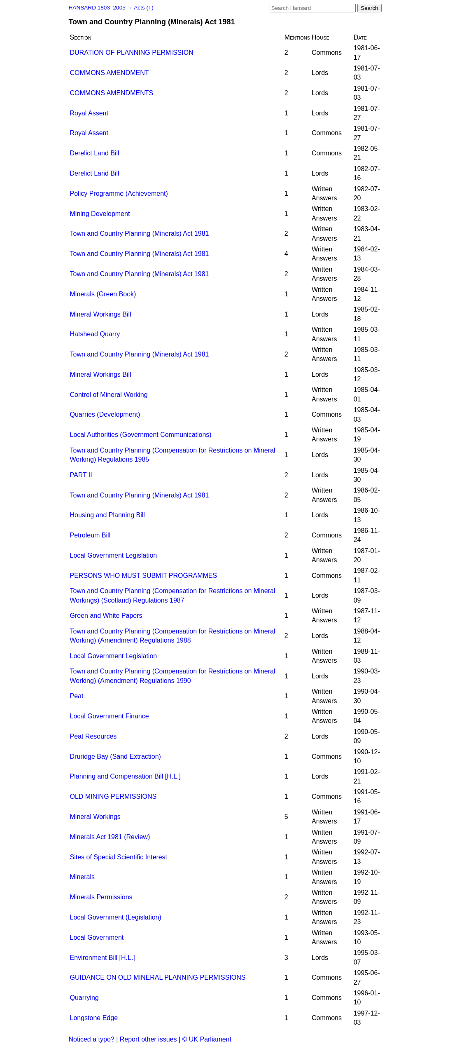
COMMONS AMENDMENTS (112, 92)
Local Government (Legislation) (115, 917)
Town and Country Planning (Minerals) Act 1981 (139, 233)
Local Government (97, 937)
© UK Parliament (206, 1039)
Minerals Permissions (101, 897)
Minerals (82, 876)
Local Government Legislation (113, 555)
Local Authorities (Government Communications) (141, 434)
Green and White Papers (106, 615)
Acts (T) (144, 8)
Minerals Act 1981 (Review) (110, 836)
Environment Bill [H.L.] (102, 957)
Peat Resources (93, 736)
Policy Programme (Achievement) (119, 193)
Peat (77, 695)
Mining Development (100, 213)
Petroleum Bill (90, 535)
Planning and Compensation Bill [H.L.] (125, 776)
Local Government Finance (109, 716)
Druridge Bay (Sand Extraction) (115, 756)
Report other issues (148, 1039)
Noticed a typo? (91, 1039)
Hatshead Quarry (95, 334)
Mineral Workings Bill (100, 314)
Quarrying (84, 997)
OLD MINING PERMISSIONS (113, 796)
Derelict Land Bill (94, 153)
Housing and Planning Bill (107, 514)
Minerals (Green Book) (103, 294)
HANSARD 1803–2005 (97, 8)
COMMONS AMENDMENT (109, 72)
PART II (81, 475)
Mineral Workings (95, 816)
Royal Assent (89, 113)
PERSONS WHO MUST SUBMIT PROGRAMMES (143, 575)
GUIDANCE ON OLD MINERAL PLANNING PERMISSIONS (158, 977)
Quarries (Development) (105, 414)
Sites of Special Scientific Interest (119, 857)
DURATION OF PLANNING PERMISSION (132, 52)
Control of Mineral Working (109, 394)
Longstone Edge (94, 1017)
